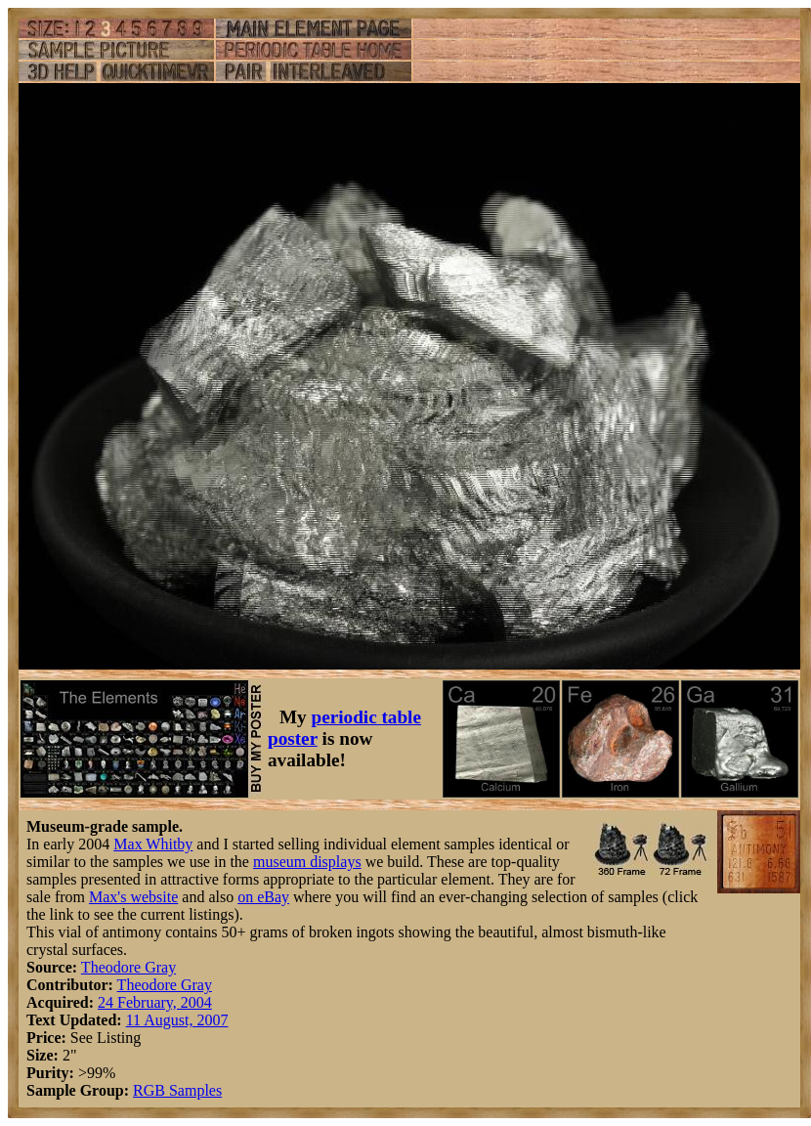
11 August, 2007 (177, 1020)
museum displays (307, 861)
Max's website (133, 896)
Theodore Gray (128, 967)
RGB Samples (177, 1090)
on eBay (263, 896)
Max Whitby (152, 844)
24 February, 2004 (155, 1002)
